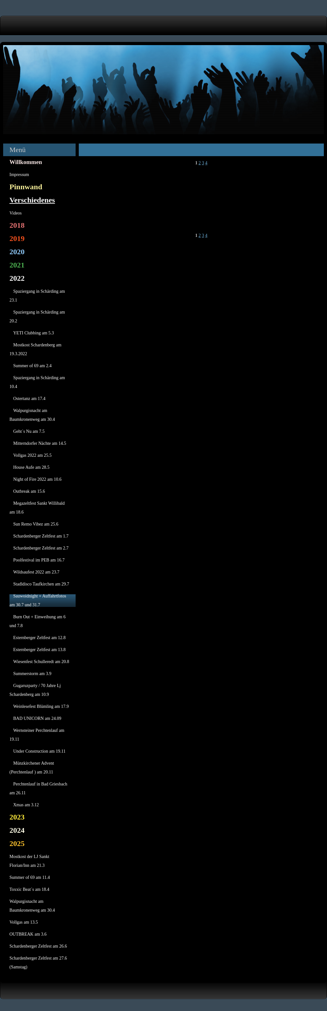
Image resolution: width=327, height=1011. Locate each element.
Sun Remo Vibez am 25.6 (35, 524)
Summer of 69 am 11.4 (29, 877)
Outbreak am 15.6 (29, 491)
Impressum (19, 174)
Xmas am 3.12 (26, 804)
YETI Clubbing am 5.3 (33, 333)
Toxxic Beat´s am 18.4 (29, 889)
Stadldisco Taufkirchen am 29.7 (41, 584)
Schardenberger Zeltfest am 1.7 (40, 536)
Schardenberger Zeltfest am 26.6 (38, 946)
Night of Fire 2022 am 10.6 (37, 479)
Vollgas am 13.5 (23, 922)
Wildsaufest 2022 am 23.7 (36, 572)
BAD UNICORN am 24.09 (37, 718)
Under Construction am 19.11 (39, 751)
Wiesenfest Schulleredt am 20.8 (41, 661)
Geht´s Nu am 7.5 (29, 431)
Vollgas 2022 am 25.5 (32, 455)
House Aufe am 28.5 (31, 467)
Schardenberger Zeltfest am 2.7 (40, 548)
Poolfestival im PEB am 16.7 (39, 560)
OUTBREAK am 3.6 (28, 934)
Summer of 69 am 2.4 (32, 365)
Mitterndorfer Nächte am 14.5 (39, 443)
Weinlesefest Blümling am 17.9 (41, 706)
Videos (15, 213)
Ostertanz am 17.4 (29, 398)
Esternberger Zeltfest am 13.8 (39, 649)
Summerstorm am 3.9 (32, 673)
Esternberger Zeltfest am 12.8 (39, 637)
